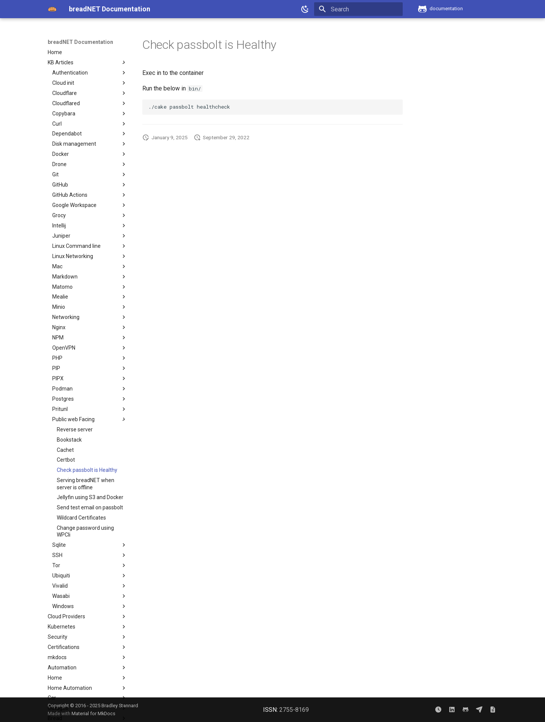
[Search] (358, 9)
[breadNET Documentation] (52, 9)
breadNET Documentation (80, 42)
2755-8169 (294, 709)
